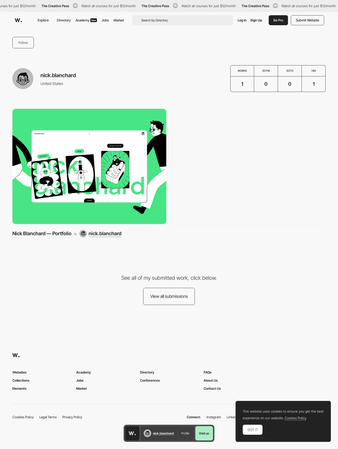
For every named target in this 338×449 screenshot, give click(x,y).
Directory (64, 20)
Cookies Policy (23, 417)
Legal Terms (48, 417)
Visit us (204, 433)
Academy (86, 20)
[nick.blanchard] (100, 233)
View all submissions (169, 296)
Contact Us (212, 388)
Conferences (150, 380)
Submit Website (307, 20)
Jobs (105, 20)
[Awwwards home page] (132, 433)
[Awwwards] (18, 20)
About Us (211, 380)
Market (119, 20)
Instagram (214, 417)
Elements (19, 388)
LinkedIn (233, 417)
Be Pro (278, 20)
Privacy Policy (72, 417)
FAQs (208, 372)
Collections (20, 380)
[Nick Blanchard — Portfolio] (89, 166)
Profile (185, 433)
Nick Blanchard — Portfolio (41, 233)
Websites (19, 372)
